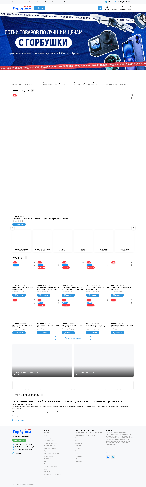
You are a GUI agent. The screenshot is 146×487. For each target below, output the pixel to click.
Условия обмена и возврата (84, 438)
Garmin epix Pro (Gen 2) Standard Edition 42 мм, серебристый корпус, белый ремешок (40, 219)
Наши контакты (19, 420)
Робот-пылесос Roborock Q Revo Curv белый (72, 326)
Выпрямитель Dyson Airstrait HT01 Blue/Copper (121, 288)
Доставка (40, 2)
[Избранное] (122, 8)
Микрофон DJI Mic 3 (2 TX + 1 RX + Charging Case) (23, 288)
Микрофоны (47, 458)
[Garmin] (19, 385)
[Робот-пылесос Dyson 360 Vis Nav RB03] (48, 310)
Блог (76, 440)
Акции (45, 435)
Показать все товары (73, 338)
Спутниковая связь (50, 451)
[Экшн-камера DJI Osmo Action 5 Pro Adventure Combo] (97, 272)
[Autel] (96, 385)
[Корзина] (130, 8)
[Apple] (126, 385)
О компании (23, 2)
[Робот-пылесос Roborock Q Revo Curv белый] (73, 310)
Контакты (32, 2)
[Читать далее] (17, 416)
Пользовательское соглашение (85, 435)
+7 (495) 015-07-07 (122, 2)
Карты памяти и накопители (53, 477)
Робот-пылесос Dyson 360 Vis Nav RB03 (48, 326)
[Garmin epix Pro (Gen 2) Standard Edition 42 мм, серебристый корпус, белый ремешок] (73, 154)
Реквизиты (78, 456)
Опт (65, 2)
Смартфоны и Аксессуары (52, 474)
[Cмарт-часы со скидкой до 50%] (104, 360)
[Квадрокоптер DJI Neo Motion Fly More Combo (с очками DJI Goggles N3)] (48, 272)
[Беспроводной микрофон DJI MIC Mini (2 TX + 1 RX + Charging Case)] (73, 272)
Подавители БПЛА (50, 445)
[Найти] (100, 8)
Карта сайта (30, 484)
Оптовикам (78, 461)
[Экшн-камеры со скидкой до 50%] (42, 360)
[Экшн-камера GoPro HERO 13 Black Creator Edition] (122, 310)
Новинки (19, 257)
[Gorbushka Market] (22, 8)
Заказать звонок (19, 440)
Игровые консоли (49, 464)
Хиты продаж (23, 90)
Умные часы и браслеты (51, 453)
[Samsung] (80, 385)
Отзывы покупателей (27, 394)
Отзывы (77, 453)
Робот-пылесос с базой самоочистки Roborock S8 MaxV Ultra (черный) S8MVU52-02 (96, 326)
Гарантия (78, 445)
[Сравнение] (115, 8)
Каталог (15, 2)
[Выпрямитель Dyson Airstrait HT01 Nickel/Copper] (23, 310)
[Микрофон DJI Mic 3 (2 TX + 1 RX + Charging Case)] (23, 272)
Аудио (46, 469)
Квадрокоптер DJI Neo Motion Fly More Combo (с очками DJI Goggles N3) (48, 288)
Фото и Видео (48, 456)
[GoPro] (50, 385)
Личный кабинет (57, 2)
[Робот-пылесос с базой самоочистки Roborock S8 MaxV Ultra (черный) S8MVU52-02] (97, 310)
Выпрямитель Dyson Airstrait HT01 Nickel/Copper (23, 326)
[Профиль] (107, 8)
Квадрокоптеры (49, 440)
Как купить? (78, 443)
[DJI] (34, 385)
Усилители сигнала (50, 448)
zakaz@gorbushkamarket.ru (23, 444)
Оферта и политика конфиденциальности (88, 432)
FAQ (76, 458)
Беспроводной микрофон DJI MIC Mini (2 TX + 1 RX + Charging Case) (72, 288)
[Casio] (65, 385)
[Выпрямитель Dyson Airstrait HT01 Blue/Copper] (122, 272)
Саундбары (47, 471)
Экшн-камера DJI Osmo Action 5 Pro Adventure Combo (97, 288)
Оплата (47, 2)
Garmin (46, 461)
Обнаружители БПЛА (50, 443)
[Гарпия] (111, 385)
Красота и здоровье (50, 466)
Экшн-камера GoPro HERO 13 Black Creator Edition (122, 326)
